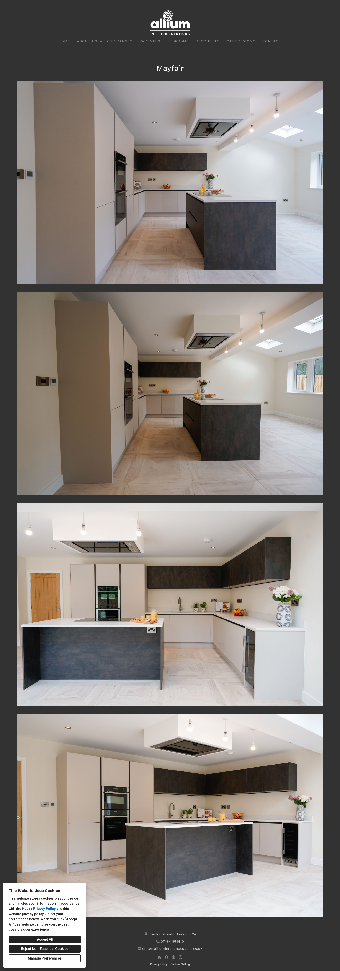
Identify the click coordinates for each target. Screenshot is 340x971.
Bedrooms (178, 41)
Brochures (208, 41)
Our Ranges (120, 41)
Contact (271, 41)
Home (64, 41)
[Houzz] (159, 957)
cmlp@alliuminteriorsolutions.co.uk (172, 949)
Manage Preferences (45, 958)
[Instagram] (180, 957)
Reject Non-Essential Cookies (44, 949)
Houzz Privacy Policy (39, 909)
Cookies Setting (180, 964)
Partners (150, 41)
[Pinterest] (173, 957)
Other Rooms (241, 41)
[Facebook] (166, 957)
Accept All (45, 939)
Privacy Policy (158, 964)
